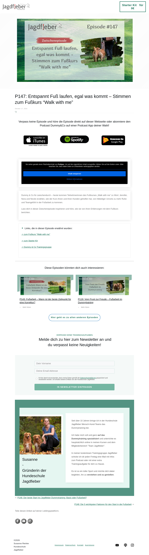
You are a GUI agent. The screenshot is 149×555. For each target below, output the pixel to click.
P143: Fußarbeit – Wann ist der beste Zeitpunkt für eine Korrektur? (45, 293)
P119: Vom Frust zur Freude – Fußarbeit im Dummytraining (104, 293)
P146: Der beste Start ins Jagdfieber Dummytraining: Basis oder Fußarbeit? (52, 498)
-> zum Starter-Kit (29, 241)
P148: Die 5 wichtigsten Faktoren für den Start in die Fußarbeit (102, 504)
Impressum (59, 545)
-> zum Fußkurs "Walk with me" (35, 234)
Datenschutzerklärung (88, 378)
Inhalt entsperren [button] (74, 174)
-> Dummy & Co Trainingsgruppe (36, 247)
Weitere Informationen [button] (74, 179)
